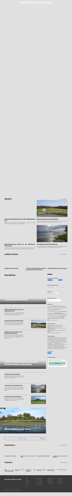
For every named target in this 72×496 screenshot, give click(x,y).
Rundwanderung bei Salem (17, 429)
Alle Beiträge (63, 199)
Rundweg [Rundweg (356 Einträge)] (58, 313)
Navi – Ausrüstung (39, 482)
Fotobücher (60, 481)
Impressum (27, 484)
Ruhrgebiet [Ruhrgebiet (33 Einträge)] (49, 313)
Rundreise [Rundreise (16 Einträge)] (53, 313)
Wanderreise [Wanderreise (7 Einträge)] (55, 316)
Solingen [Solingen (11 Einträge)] (65, 313)
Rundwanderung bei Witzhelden (47, 219)
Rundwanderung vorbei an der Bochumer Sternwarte (19, 245)
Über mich (27, 481)
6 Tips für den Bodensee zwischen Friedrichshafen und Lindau (36, 269)
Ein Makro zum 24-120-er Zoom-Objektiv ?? (60, 457)
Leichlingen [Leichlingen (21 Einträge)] (54, 310)
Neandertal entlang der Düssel (62, 347)
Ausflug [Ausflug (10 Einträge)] (52, 306)
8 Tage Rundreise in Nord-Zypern (57, 268)
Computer (44, 4)
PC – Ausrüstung (39, 484)
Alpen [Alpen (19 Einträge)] (50, 306)
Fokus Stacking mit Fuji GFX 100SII (28, 456)
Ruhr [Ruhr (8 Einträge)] (66, 311)
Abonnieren (57, 363)
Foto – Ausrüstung (39, 481)
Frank (48, 332)
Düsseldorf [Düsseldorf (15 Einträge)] (61, 307)
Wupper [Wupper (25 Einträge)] (58, 316)
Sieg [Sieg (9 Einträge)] (61, 313)
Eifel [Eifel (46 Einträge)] (64, 307)
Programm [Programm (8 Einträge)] (58, 311)
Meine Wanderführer (50, 484)
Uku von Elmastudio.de (16, 490)
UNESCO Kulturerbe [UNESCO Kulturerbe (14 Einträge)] (50, 316)
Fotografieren (29, 4)
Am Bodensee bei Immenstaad (47, 244)
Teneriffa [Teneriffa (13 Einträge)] (63, 314)
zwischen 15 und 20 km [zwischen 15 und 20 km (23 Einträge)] (53, 320)
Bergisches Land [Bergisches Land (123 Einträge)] (57, 306)
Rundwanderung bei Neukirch (13, 397)
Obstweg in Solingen (62, 338)
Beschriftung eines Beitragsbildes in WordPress (30, 471)
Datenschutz (28, 482)
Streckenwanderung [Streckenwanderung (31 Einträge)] (52, 314)
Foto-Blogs (60, 484)
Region (38, 4)
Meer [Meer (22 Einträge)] (51, 311)
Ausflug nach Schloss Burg (12, 374)
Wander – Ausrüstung (40, 485)
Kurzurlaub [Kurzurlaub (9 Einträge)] (51, 310)
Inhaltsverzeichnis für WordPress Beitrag (52, 471)
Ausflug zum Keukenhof (11, 268)
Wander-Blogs (49, 481)
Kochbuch (49, 353)
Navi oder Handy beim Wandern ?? (19, 471)
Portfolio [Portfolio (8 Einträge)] (56, 311)
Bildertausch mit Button (62, 470)
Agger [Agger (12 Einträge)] (48, 306)
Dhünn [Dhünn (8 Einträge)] (59, 307)
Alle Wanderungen (50, 482)
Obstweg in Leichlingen (56, 339)
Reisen (34, 4)
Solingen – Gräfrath (61, 344)
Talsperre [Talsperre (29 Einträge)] (60, 314)
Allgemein (49, 4)
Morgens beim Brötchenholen (43, 456)
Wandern (22, 4)
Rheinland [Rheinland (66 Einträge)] (64, 311)
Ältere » (42, 438)
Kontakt (27, 485)
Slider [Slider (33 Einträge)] (63, 313)
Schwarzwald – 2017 (50, 343)
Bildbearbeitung (60, 482)
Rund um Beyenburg (53, 345)
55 (24, 438)
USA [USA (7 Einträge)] (53, 316)
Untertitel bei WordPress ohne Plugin (41, 471)
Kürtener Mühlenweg (56, 348)
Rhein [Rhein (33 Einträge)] (60, 311)
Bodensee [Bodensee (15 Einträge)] (56, 307)
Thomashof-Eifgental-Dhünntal (52, 337)
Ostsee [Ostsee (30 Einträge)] (53, 311)
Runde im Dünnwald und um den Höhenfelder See (19, 220)
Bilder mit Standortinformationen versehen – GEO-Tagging (9, 471)
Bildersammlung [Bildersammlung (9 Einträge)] (53, 307)
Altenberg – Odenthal (58, 342)
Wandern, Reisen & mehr (36, 2)
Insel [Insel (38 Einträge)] (56, 308)
